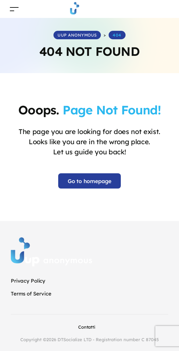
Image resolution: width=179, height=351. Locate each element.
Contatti (87, 327)
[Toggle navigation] (14, 9)
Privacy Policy (28, 281)
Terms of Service (31, 293)
